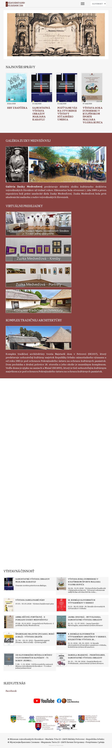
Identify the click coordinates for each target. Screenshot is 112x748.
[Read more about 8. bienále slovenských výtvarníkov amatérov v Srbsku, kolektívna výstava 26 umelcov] (61, 639)
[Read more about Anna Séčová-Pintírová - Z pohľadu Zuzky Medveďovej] (9, 622)
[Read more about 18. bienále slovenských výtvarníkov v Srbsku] (61, 605)
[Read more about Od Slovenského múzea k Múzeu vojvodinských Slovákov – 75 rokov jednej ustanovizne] (9, 660)
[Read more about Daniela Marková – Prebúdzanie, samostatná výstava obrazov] (61, 660)
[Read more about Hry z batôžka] (16, 87)
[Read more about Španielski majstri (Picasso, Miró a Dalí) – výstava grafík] (9, 639)
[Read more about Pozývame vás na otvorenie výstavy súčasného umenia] (66, 87)
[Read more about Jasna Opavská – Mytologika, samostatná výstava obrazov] (61, 622)
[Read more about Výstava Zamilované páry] (9, 605)
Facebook (11, 690)
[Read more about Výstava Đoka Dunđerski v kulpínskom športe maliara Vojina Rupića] (92, 87)
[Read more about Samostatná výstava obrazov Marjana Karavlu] (41, 87)
